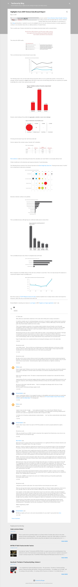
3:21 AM (18, 352)
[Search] (70, 4)
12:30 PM (18, 389)
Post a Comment (16, 518)
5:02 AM (18, 363)
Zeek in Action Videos (16, 529)
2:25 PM (18, 479)
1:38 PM (18, 427)
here (60, 513)
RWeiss (18, 367)
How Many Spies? (27, 398)
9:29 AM (18, 436)
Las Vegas (32, 303)
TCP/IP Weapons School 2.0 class (28, 296)
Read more (65, 541)
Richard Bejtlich (19, 393)
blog (14, 23)
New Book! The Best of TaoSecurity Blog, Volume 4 (25, 562)
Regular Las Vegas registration (46, 303)
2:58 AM (18, 341)
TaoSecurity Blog (17, 3)
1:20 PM (18, 418)
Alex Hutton (18, 440)
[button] (67, 12)
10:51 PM (18, 515)
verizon (15, 310)
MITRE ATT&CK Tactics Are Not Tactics (22, 545)
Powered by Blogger (39, 580)
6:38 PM (18, 506)
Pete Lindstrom (14, 158)
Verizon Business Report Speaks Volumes (57, 18)
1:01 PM (18, 400)
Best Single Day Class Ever (45, 165)
